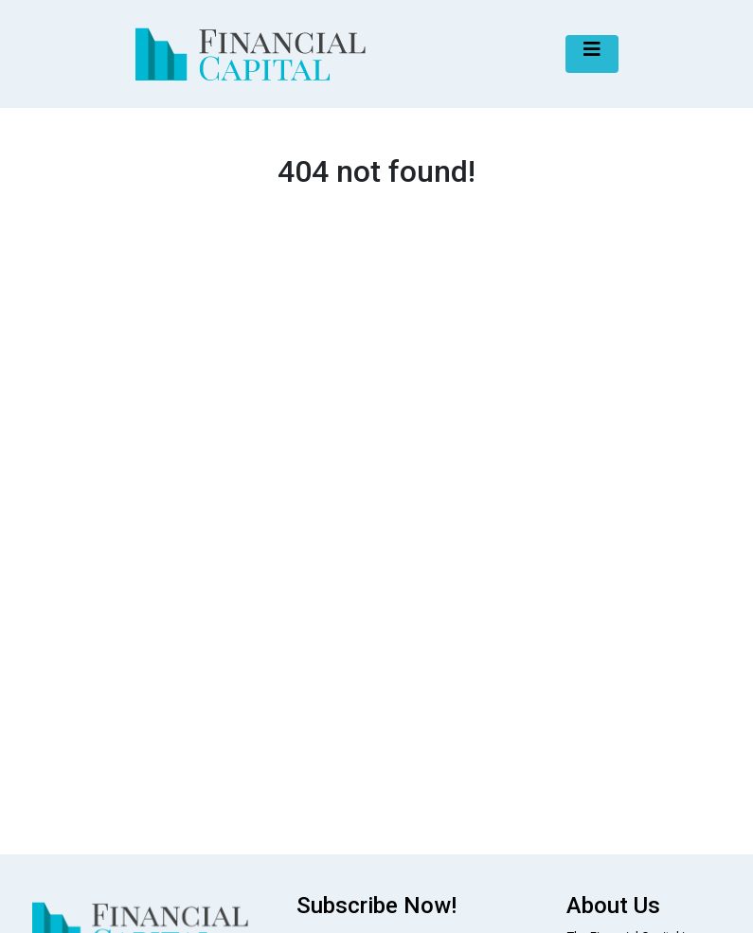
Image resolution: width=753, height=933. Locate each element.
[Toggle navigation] (592, 54)
